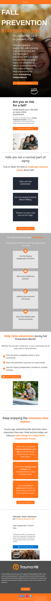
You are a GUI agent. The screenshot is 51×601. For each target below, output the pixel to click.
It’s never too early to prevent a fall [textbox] (25, 37)
